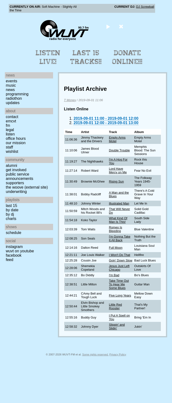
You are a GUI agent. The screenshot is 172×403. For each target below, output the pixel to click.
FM (8, 125)
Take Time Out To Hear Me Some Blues (119, 284)
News (10, 90)
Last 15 (11, 206)
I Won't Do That (119, 255)
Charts (11, 219)
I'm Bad (114, 275)
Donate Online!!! (127, 57)
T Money (70, 100)
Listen (10, 134)
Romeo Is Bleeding (115, 229)
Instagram (14, 247)
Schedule (13, 233)
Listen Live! (48, 57)
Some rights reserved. (95, 354)
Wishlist (12, 151)
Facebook (13, 255)
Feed (9, 260)
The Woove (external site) (27, 187)
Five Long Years (120, 295)
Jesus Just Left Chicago (119, 267)
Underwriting (16, 192)
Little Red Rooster (115, 306)
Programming (17, 94)
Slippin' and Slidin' (117, 326)
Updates (13, 103)
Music (11, 85)
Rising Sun (116, 181)
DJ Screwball (145, 6)
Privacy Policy (117, 354)
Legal (10, 130)
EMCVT (11, 121)
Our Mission (16, 143)
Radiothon (14, 98)
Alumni (11, 165)
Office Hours (16, 138)
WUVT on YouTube (20, 251)
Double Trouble (119, 150)
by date (12, 210)
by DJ (10, 214)
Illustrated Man (119, 203)
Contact (12, 117)
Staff (9, 147)
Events (11, 81)
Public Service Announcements (19, 176)
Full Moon (115, 247)
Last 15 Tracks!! (86, 57)
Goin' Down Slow (120, 260)
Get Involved (16, 170)
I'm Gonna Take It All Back (119, 238)
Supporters (15, 183)
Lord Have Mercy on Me (118, 170)
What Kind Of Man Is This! (118, 220)
